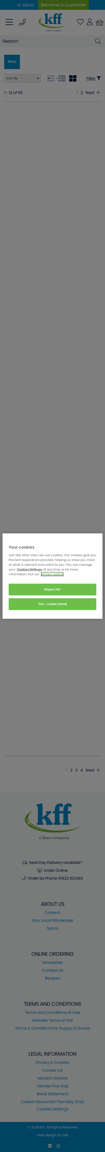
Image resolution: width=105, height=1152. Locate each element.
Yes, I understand (52, 604)
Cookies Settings (29, 569)
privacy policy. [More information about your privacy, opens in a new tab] (52, 574)
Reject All (52, 589)
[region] (52, 576)
